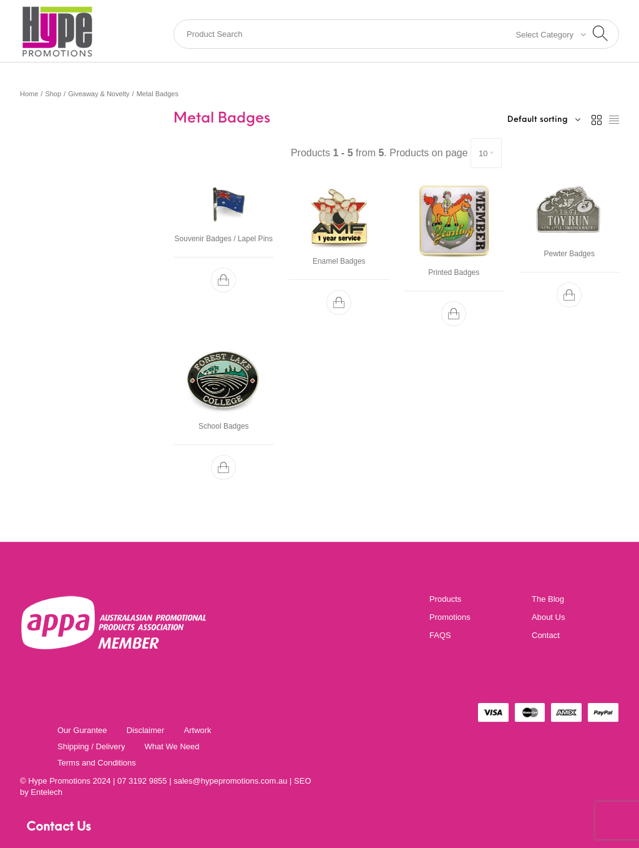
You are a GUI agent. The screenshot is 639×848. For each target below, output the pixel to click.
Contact (546, 635)
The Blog (548, 599)
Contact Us (58, 828)
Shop (53, 93)
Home (29, 93)
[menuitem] (82, 730)
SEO (302, 781)
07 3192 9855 (142, 781)
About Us (548, 617)
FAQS (440, 635)
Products (445, 599)
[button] (223, 279)
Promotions (450, 617)
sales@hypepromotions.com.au (230, 781)
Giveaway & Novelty (98, 93)
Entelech (46, 792)
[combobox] (547, 34)
